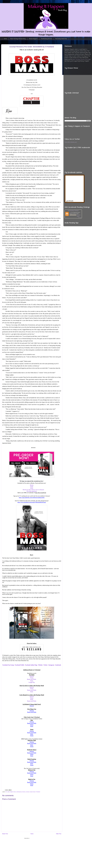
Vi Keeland (38, 791)
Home (5, 39)
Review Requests (33, 39)
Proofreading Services (46, 39)
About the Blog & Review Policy (18, 39)
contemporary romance (21, 791)
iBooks (31, 485)
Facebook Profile (19, 665)
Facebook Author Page (31, 665)
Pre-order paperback (32, 491)
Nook (31, 486)
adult (8, 791)
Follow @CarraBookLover (71, 142)
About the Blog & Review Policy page (81, 59)
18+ (6, 791)
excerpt (27, 791)
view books (79, 217)
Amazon (32, 676)
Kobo (31, 488)
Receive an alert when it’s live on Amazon (33, 489)
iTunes (31, 678)
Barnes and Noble (31, 679)
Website (40, 665)
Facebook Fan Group (8, 665)
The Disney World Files (61, 39)
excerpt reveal (32, 791)
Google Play (32, 682)
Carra (70, 212)
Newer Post (5, 833)
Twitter (45, 665)
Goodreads (58, 665)
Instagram (51, 665)
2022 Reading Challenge (73, 210)
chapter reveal (13, 791)
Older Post (58, 833)
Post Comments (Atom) (34, 838)
